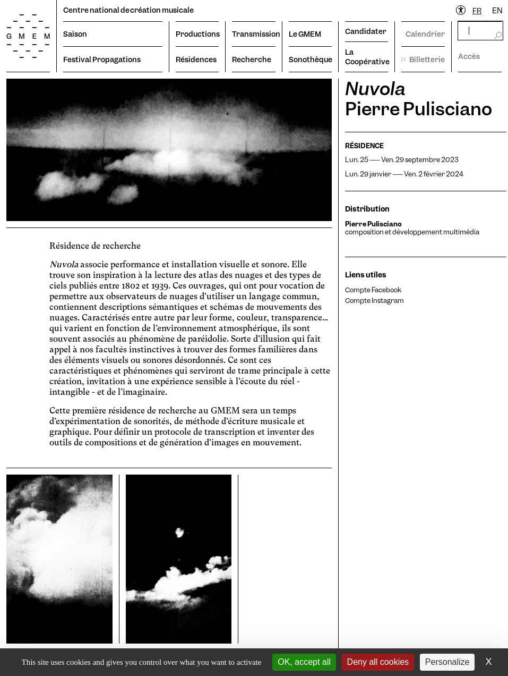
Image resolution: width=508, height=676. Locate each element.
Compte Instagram (374, 301)
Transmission (253, 34)
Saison (75, 34)
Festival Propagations (102, 59)
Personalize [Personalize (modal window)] (447, 661)
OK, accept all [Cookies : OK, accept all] (304, 661)
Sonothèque (310, 59)
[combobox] (477, 11)
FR (476, 10)
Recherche (251, 59)
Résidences (196, 59)
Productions (197, 34)
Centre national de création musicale (128, 10)
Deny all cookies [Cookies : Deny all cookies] (378, 661)
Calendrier (422, 34)
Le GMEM (305, 34)
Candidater (365, 31)
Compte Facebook (373, 290)
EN (497, 10)
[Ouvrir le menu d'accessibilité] (461, 10)
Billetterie (422, 59)
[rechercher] (480, 30)
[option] (497, 11)
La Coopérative (366, 56)
